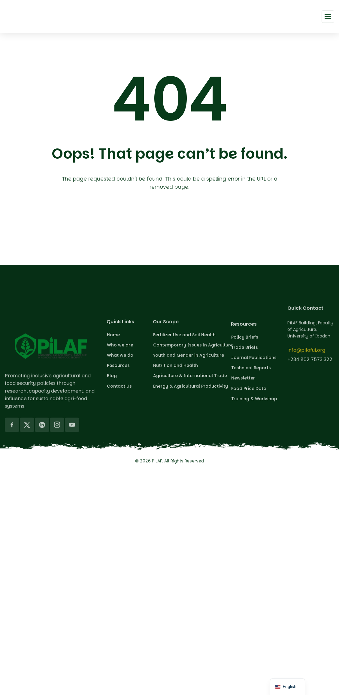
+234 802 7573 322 (309, 363)
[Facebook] (12, 483)
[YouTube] (72, 483)
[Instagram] (57, 483)
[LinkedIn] (42, 483)
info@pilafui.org (306, 354)
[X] (27, 483)
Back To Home (171, 222)
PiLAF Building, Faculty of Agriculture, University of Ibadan (310, 340)
